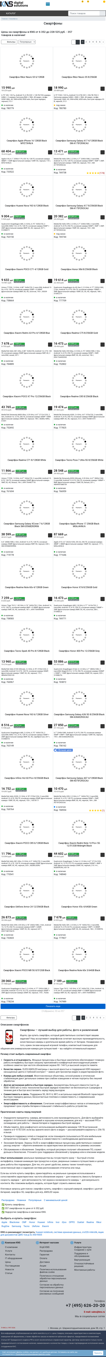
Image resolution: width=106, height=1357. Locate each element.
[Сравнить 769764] (45, 807)
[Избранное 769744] (102, 235)
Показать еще (53, 1006)
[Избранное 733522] (50, 170)
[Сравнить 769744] (98, 235)
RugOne (5, 1226)
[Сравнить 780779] (45, 106)
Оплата (43, 1258)
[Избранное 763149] (50, 744)
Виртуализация (82, 1260)
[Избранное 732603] (50, 936)
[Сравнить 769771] (98, 617)
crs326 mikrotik (89, 1232)
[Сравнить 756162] (98, 744)
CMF (24, 1222)
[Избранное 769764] (50, 807)
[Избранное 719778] (50, 553)
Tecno (26, 1226)
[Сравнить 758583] (45, 617)
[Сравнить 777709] (98, 299)
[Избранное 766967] (50, 680)
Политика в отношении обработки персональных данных (53, 1278)
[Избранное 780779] (50, 106)
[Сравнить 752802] (98, 362)
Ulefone (36, 1226)
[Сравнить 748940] (98, 872)
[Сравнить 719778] (45, 553)
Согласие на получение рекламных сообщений (52, 1292)
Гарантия (44, 1254)
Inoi (57, 1222)
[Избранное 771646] (102, 553)
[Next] (103, 42)
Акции (43, 1265)
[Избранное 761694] (50, 489)
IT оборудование (13, 1258)
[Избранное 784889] (50, 362)
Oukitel (80, 1222)
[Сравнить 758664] (45, 299)
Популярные (34, 1200)
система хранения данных (67, 1232)
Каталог (8, 13)
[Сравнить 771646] (98, 553)
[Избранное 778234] (50, 1000)
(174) (95, 173)
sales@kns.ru (98, 1312)
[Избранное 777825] (102, 426)
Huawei (41, 1222)
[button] (73, 42)
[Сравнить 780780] (98, 106)
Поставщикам (12, 1265)
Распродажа (8, 1200)
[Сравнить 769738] (98, 169)
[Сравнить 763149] (45, 744)
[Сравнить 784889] (45, 362)
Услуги (8, 1251)
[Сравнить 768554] (98, 806)
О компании (11, 1247)
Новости (9, 1269)
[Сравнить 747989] (98, 1000)
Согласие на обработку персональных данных (51, 1286)
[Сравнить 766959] (98, 489)
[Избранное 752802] (102, 362)
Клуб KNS (44, 1247)
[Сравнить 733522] (45, 170)
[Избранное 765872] (102, 680)
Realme (90, 1222)
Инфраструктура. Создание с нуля (83, 1248)
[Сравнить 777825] (98, 426)
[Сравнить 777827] (98, 936)
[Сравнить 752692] (45, 426)
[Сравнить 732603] (45, 936)
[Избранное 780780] (102, 106)
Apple (4, 1222)
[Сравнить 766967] (45, 680)
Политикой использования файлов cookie (33, 1354)
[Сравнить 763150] (45, 235)
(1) (97, 810)
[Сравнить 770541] (45, 872)
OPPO (72, 1222)
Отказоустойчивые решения (84, 1264)
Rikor (98, 1222)
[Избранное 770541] (50, 872)
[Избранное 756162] (102, 744)
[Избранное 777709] (102, 299)
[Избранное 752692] (50, 426)
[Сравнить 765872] (98, 680)
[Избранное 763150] (50, 235)
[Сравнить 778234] (45, 1000)
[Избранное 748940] (102, 872)
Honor (32, 1222)
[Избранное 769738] (102, 169)
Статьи (8, 1273)
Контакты (10, 1254)
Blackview (14, 1222)
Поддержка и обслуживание (81, 1254)
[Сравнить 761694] (45, 489)
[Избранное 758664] (50, 299)
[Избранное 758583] (50, 617)
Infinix (50, 1222)
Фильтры (9, 42)
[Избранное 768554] (102, 806)
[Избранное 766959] (102, 489)
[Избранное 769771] (102, 617)
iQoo (64, 1222)
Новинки (21, 1200)
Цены (8, 1262)
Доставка (45, 1262)
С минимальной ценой (55, 1200)
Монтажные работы (84, 1270)
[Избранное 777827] (102, 936)
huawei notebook (44, 1232)
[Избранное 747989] (102, 1000)
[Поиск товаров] (84, 13)
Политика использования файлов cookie (53, 1270)
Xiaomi (45, 1226)
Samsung (16, 1226)
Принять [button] (98, 1353)
